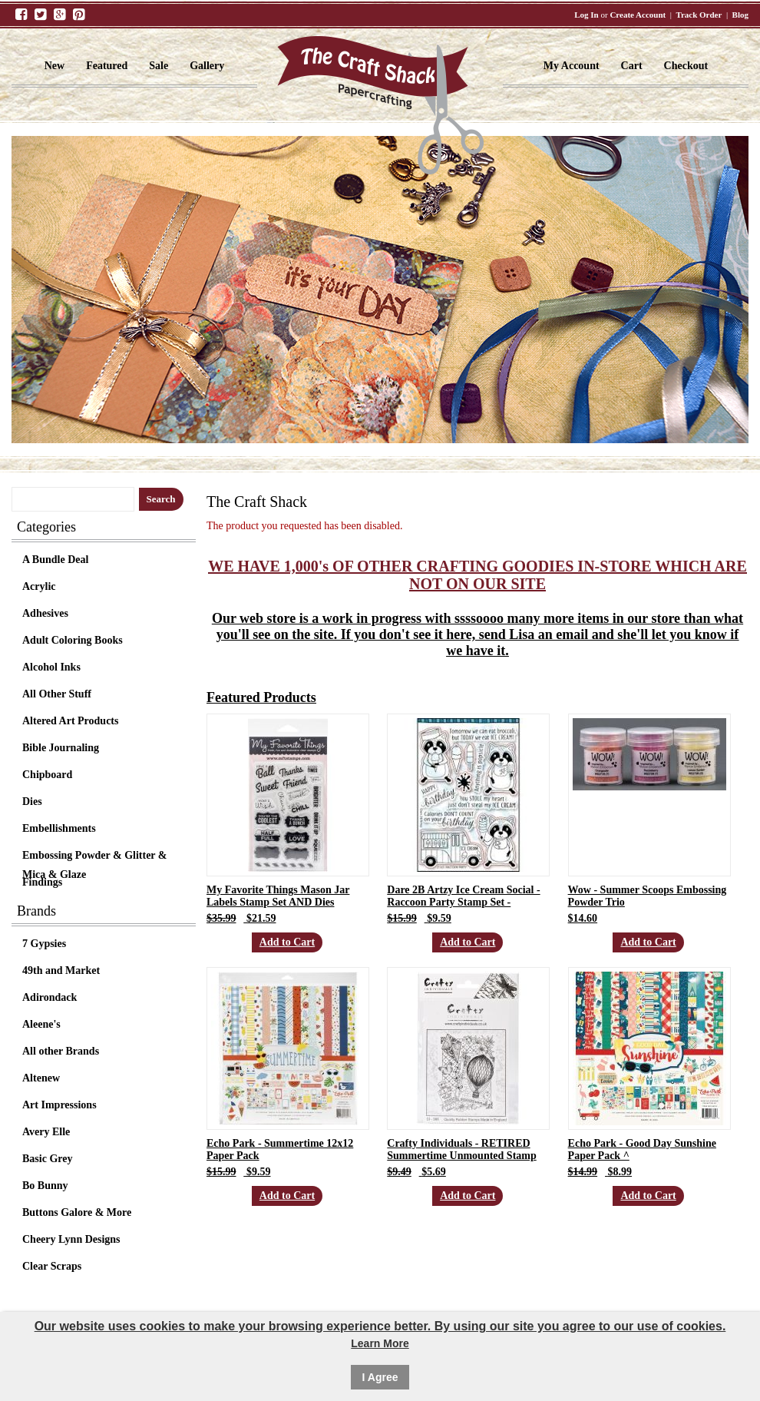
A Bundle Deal (55, 559)
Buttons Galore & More (76, 1212)
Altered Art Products (70, 721)
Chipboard (47, 774)
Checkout (686, 65)
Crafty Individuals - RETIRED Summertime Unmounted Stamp (461, 1149)
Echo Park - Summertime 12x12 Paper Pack (280, 1149)
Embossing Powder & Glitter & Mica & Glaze (94, 857)
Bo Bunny (45, 1185)
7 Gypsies (44, 943)
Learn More (379, 1343)
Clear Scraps (51, 1266)
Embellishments (59, 828)
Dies (32, 801)
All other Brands (60, 1051)
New (54, 65)
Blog (740, 14)
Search (161, 499)
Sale (158, 65)
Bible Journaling (60, 747)
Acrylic (39, 586)
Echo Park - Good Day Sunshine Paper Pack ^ (642, 1149)
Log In (586, 14)
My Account (572, 65)
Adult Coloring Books (72, 640)
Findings (42, 882)
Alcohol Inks (51, 667)
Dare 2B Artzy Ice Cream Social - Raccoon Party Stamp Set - (463, 896)
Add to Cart (287, 942)
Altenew (41, 1078)
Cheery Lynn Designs (71, 1239)
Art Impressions (59, 1105)
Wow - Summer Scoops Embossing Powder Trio (647, 896)
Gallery (207, 65)
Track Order (699, 14)
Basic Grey (47, 1158)
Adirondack (49, 997)
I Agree (380, 1377)
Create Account (638, 14)
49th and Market (61, 970)
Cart (632, 65)
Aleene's (41, 1024)
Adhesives (45, 613)
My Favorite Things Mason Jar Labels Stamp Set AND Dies (278, 896)
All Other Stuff (56, 694)
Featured (106, 65)
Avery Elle (46, 1132)
